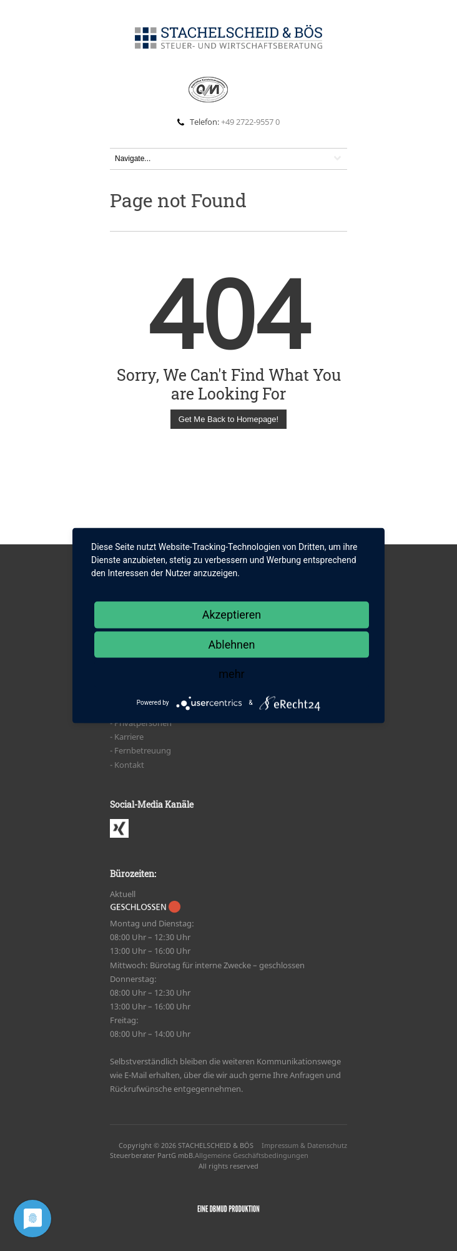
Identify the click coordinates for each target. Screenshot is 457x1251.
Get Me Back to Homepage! (228, 419)
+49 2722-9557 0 (250, 121)
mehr (231, 673)
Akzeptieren (232, 614)
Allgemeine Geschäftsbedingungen (251, 1155)
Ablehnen (231, 643)
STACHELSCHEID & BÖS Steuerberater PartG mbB (181, 1150)
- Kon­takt (127, 764)
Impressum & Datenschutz (304, 1145)
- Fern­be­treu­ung (140, 750)
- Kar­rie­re (127, 736)
